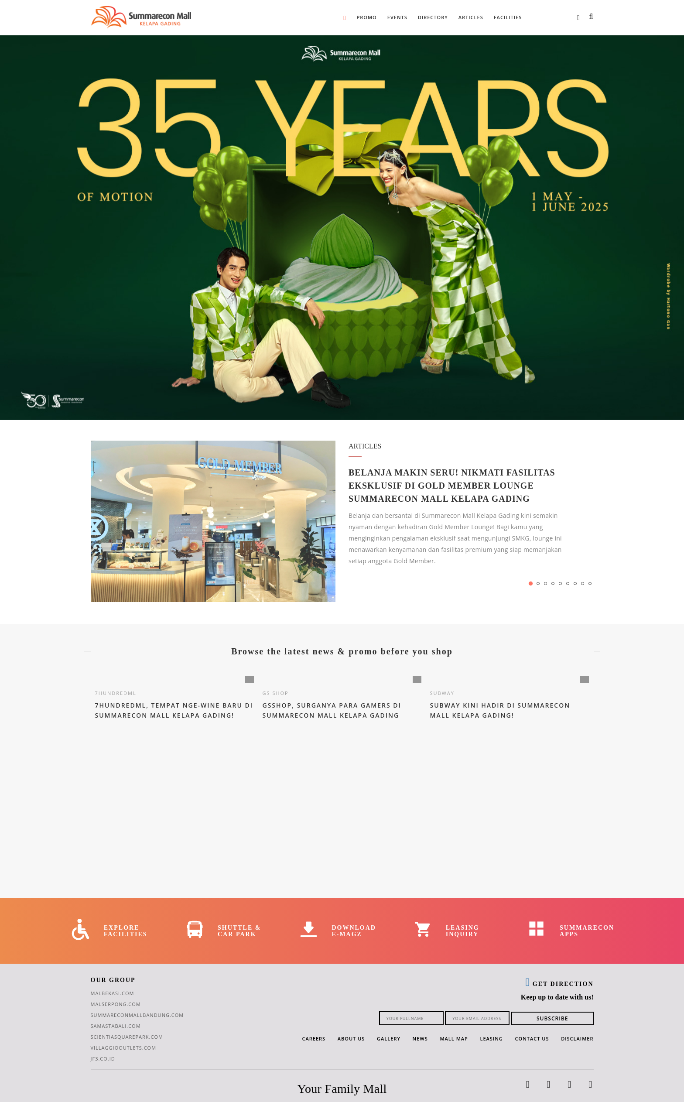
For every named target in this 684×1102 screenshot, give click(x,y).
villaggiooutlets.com (124, 1047)
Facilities (508, 17)
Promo (367, 17)
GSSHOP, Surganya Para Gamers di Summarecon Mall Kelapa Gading (332, 711)
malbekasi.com (112, 993)
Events (397, 17)
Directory (433, 17)
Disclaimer (577, 1038)
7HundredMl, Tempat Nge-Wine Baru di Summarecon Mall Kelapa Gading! (174, 711)
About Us (351, 1038)
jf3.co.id (103, 1058)
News (420, 1038)
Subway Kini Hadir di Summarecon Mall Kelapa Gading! (500, 711)
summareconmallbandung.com (137, 1015)
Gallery (388, 1038)
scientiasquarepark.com (127, 1037)
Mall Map (454, 1038)
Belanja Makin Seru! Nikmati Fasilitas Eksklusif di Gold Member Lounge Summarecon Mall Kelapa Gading (452, 485)
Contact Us (532, 1038)
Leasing (491, 1038)
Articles (470, 17)
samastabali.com (116, 1026)
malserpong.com (116, 1004)
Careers (313, 1038)
